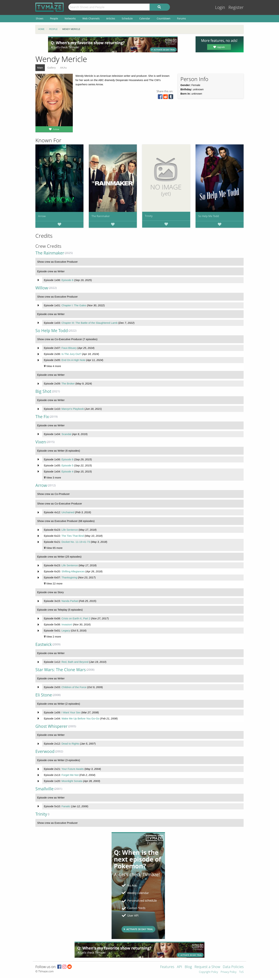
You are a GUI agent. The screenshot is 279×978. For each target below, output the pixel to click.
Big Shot (43, 391)
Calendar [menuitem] (144, 18)
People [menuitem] (54, 18)
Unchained (68, 512)
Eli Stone (43, 695)
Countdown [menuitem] (163, 18)
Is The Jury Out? (71, 353)
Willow (41, 288)
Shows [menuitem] (39, 18)
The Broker (68, 383)
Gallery (51, 67)
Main (40, 67)
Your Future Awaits (72, 768)
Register (236, 7)
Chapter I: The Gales (74, 305)
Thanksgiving (69, 577)
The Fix (42, 416)
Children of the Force (74, 687)
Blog (188, 967)
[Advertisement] (113, 44)
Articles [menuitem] (110, 18)
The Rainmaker (100, 216)
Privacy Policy (228, 972)
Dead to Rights (70, 743)
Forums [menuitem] (181, 18)
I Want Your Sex (71, 712)
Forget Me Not (70, 774)
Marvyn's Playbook (73, 408)
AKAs (63, 67)
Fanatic (66, 806)
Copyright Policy (208, 972)
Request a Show (207, 967)
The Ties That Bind (72, 535)
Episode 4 (67, 471)
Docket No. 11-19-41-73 (76, 541)
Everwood (44, 751)
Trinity (149, 216)
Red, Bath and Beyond (75, 661)
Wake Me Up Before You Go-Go (80, 718)
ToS (241, 972)
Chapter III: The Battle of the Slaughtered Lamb (90, 322)
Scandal (66, 434)
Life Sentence (70, 529)
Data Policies (233, 967)
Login (220, 7)
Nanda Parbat (70, 600)
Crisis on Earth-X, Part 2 (76, 618)
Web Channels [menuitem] (91, 18)
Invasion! (67, 624)
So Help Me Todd (208, 216)
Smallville (44, 789)
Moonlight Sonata (72, 780)
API (179, 967)
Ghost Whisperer (51, 726)
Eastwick (43, 644)
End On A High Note (73, 359)
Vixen (40, 442)
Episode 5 (67, 465)
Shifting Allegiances (73, 571)
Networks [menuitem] (70, 18)
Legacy (66, 630)
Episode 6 (67, 280)
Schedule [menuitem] (127, 18)
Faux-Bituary (69, 347)
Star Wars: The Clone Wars (60, 669)
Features (167, 967)
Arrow (42, 216)
